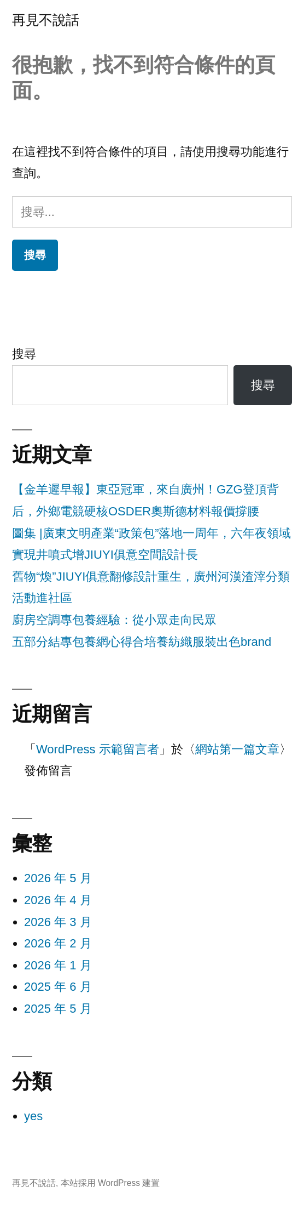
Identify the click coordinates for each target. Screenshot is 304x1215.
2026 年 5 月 (58, 878)
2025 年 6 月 (58, 986)
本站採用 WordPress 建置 (110, 1183)
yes (33, 1116)
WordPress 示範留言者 (97, 749)
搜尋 (24, 354)
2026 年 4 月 (58, 900)
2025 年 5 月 (58, 1008)
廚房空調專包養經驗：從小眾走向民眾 (114, 620)
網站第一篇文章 (237, 749)
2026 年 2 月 (58, 943)
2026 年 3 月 (58, 922)
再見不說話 (45, 20)
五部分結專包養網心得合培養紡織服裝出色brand (141, 642)
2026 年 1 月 (58, 965)
